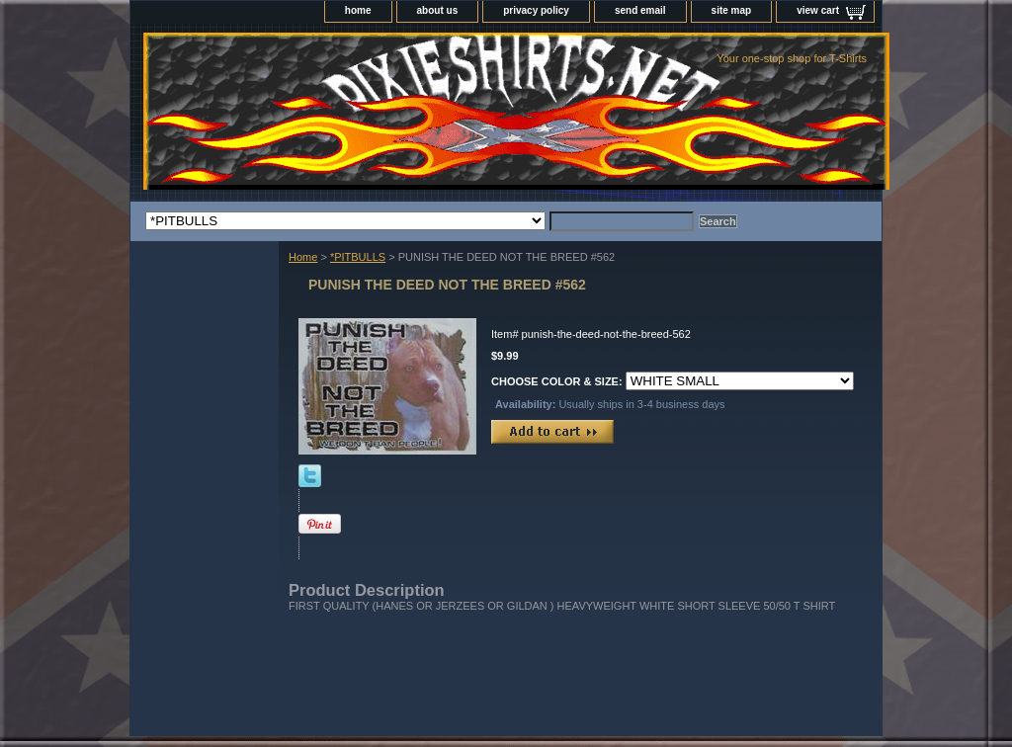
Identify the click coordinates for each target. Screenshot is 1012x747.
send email (640, 10)
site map (732, 10)
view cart (818, 10)
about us (438, 10)
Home (303, 257)
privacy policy (536, 10)
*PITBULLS (357, 257)
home (358, 10)
